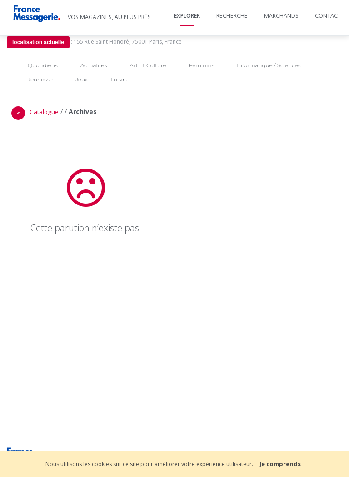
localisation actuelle (38, 42)
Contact (328, 16)
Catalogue (44, 112)
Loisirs (118, 79)
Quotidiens (43, 65)
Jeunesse (40, 79)
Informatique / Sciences (268, 65)
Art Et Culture (148, 65)
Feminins (201, 65)
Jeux (81, 79)
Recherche (232, 16)
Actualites (93, 65)
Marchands (281, 16)
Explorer (187, 16)
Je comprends (280, 464)
